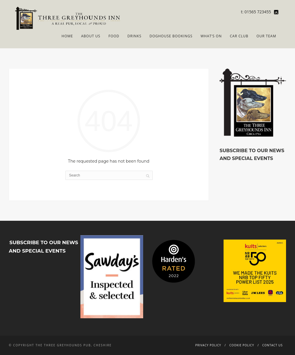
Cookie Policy (241, 345)
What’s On (211, 36)
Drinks (134, 36)
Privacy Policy (208, 345)
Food (113, 36)
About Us (90, 36)
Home (67, 36)
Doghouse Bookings (171, 36)
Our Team (266, 36)
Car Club (239, 36)
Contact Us (272, 345)
